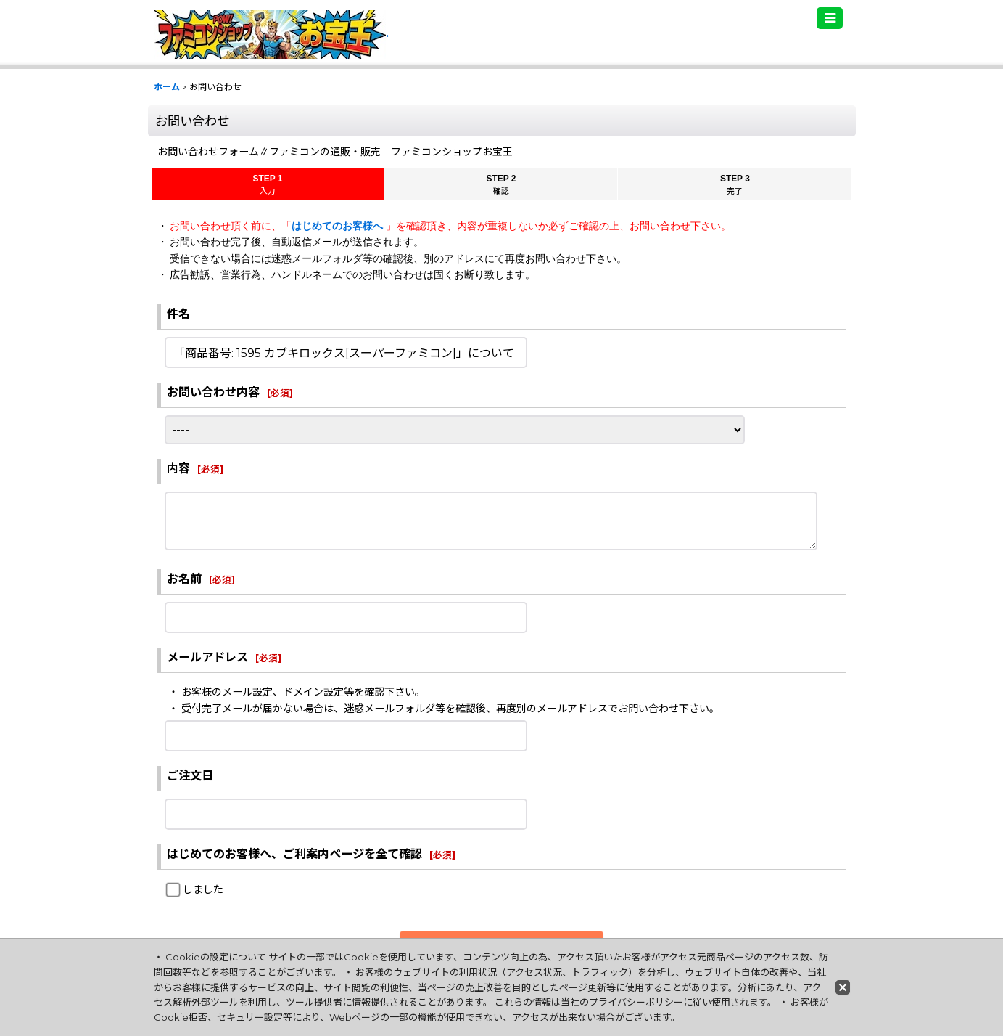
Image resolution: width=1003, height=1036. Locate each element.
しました (203, 889)
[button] (830, 18)
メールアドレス (207, 657)
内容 (178, 468)
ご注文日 (190, 775)
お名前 (184, 578)
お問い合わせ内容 (213, 392)
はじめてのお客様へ (339, 226)
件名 (178, 313)
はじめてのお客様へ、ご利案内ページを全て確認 (294, 854)
